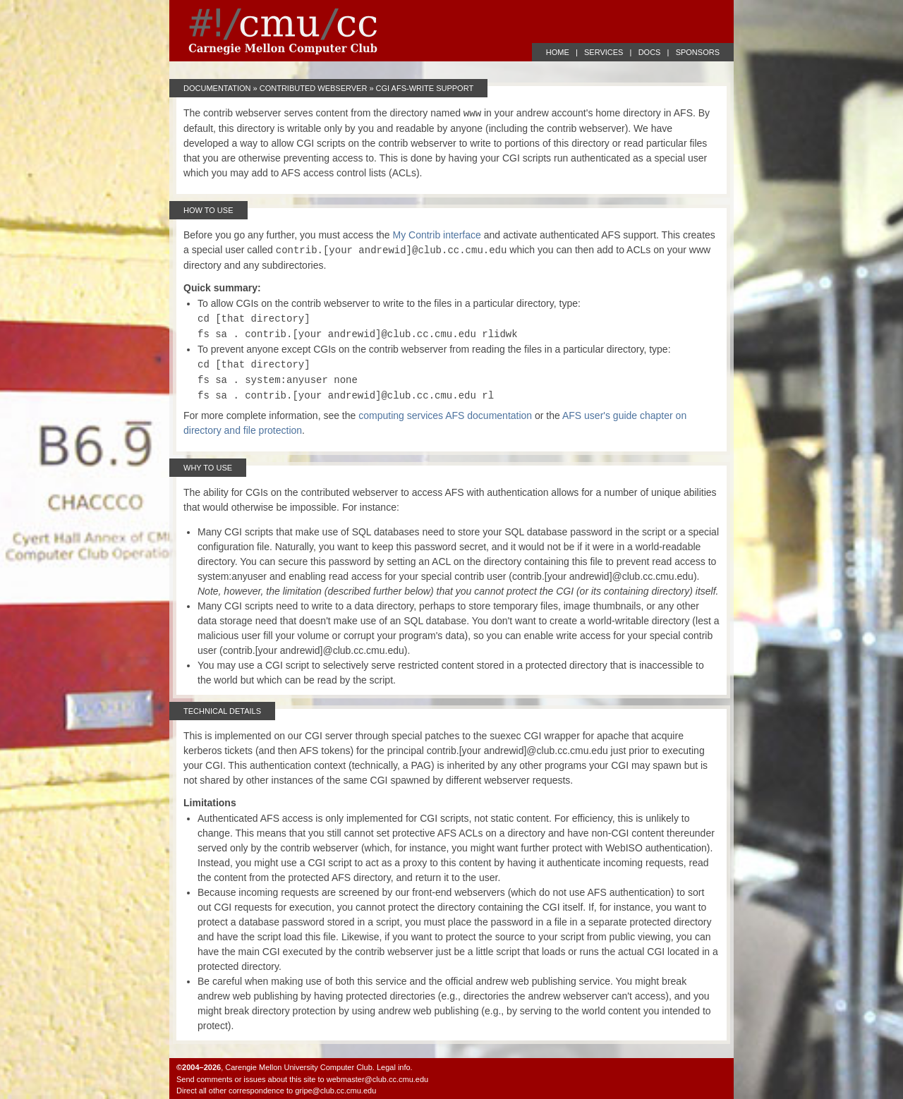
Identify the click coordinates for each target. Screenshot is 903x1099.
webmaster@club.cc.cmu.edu (377, 1079)
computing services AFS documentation (445, 415)
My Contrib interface (437, 235)
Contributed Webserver (314, 88)
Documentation (217, 88)
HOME (557, 52)
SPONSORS (698, 52)
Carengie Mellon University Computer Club (298, 1067)
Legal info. (395, 1067)
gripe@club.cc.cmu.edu (335, 1090)
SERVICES (603, 52)
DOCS (649, 52)
